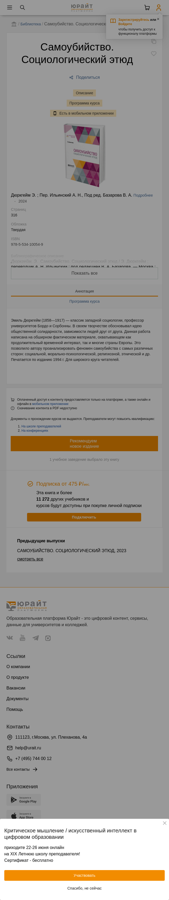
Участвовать (84, 875)
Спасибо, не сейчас (84, 888)
